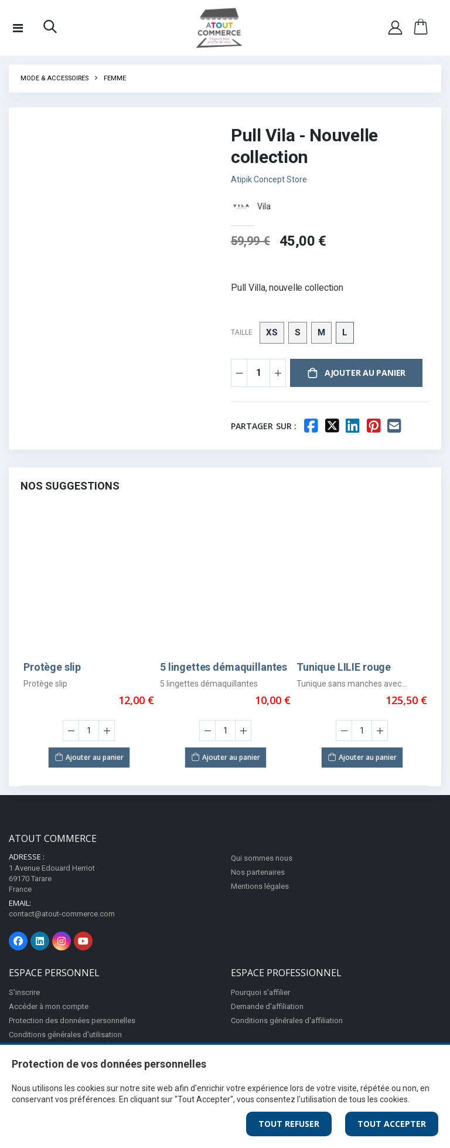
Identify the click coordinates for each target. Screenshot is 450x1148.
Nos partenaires (258, 872)
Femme (115, 78)
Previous (12, 645)
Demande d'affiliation (267, 1006)
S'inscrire (24, 992)
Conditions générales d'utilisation (65, 1034)
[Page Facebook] (18, 941)
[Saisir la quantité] (89, 730)
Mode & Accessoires (54, 78)
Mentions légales (260, 886)
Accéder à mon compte (48, 1006)
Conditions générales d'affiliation (287, 1020)
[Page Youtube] (83, 941)
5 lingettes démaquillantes (223, 667)
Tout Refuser (288, 1123)
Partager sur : (263, 426)
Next (438, 645)
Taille (241, 332)
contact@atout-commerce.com (62, 913)
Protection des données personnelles (72, 1020)
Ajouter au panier (363, 372)
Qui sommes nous (261, 858)
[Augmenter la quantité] (106, 730)
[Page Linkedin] (39, 941)
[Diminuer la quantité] (71, 730)
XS (272, 332)
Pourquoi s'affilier (260, 992)
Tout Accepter (391, 1123)
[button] (50, 29)
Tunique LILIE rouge (343, 667)
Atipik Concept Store (269, 179)
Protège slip (52, 667)
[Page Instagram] (61, 941)
